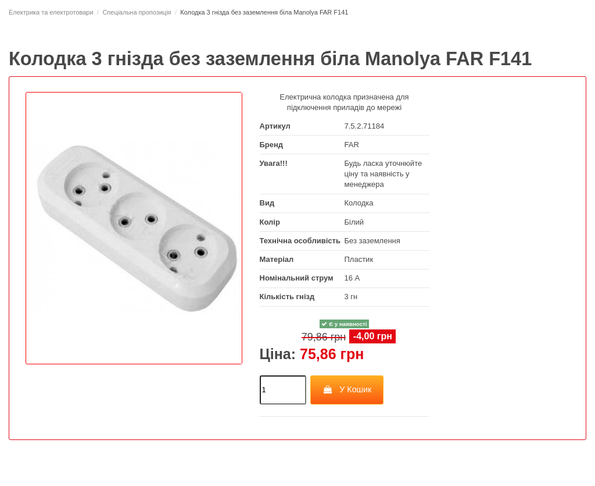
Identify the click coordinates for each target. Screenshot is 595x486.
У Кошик (347, 389)
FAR (352, 144)
